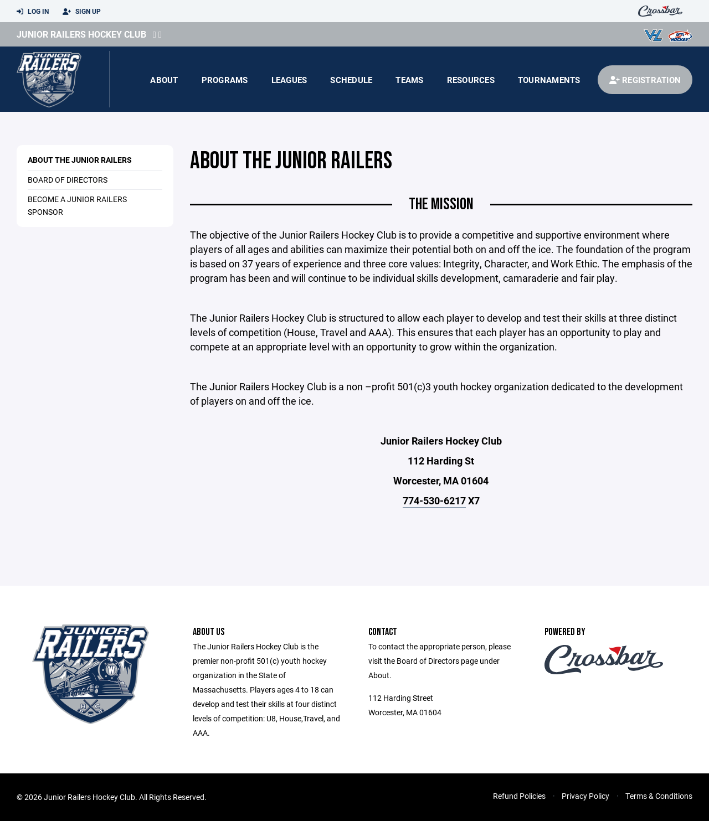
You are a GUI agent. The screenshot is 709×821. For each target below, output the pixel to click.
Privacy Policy (585, 796)
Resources (471, 79)
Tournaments (549, 79)
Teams (409, 79)
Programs (225, 79)
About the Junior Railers (80, 159)
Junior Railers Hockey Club (81, 34)
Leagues (289, 79)
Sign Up (82, 12)
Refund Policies (519, 796)
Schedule (351, 79)
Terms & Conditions (658, 796)
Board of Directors (67, 179)
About (164, 79)
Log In (33, 12)
